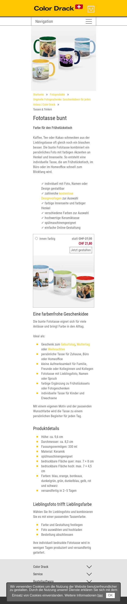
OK (110, 595)
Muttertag (83, 344)
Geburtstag (68, 344)
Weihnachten (56, 349)
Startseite (38, 94)
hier (100, 595)
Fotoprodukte (57, 94)
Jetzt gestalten (81, 250)
